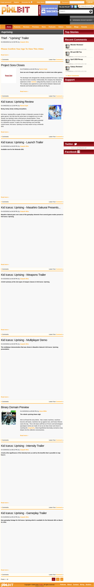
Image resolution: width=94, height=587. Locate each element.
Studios (88, 584)
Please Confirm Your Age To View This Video (22, 49)
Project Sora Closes (13, 65)
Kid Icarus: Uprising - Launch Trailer (22, 142)
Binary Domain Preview (15, 407)
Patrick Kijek (43, 69)
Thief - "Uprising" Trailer (15, 38)
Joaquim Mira (24, 42)
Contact (76, 584)
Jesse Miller (43, 411)
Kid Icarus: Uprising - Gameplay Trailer (24, 513)
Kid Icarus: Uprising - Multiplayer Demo (24, 340)
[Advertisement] (35, 20)
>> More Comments (72, 75)
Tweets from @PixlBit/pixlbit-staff (78, 148)
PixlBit (15, 10)
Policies (63, 584)
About (69, 584)
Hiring (82, 584)
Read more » (5, 55)
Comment (59, 59)
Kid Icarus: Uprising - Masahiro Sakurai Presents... (31, 207)
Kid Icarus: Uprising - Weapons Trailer (23, 274)
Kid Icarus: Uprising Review (17, 101)
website (33, 82)
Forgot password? (5, 2)
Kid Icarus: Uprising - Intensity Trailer (22, 445)
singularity (31, 428)
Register (16, 2)
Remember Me (26, 2)
